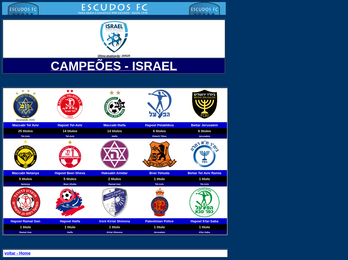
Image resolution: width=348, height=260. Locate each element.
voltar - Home (17, 253)
